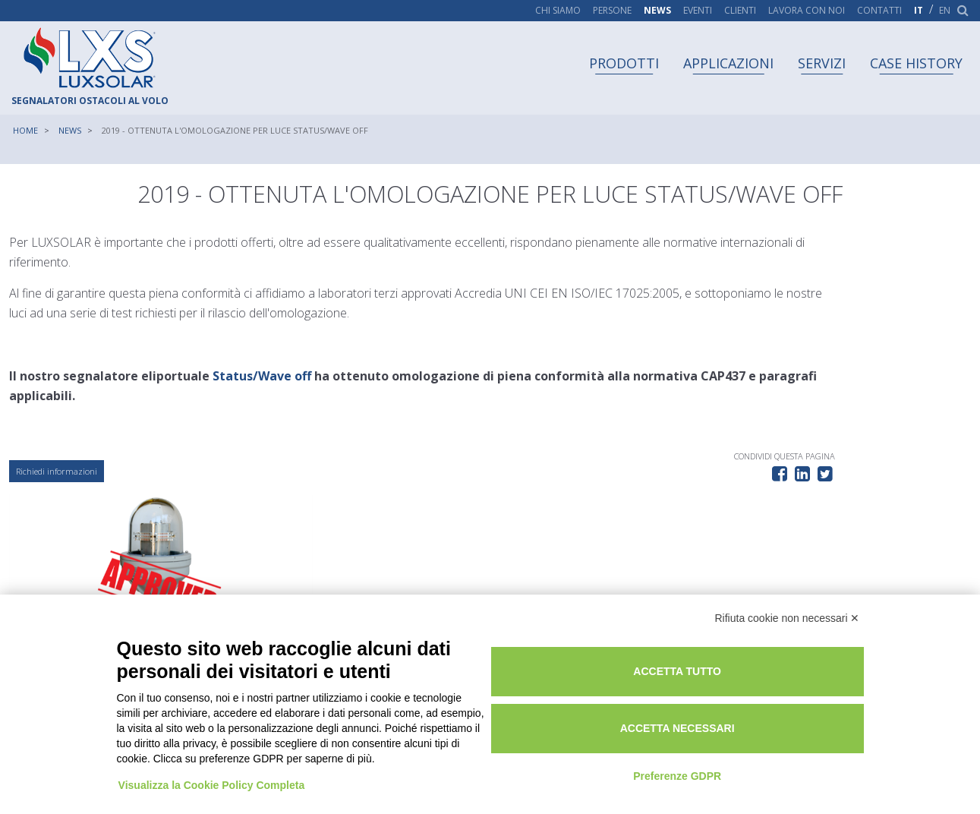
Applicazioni (728, 63)
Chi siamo (558, 10)
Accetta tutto (754, 655)
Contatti (879, 10)
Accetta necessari (753, 712)
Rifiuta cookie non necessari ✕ (787, 604)
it (918, 10)
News (657, 10)
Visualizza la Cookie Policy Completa (214, 755)
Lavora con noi (806, 10)
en (944, 10)
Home (25, 130)
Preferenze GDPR (754, 759)
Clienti (740, 10)
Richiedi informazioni (58, 475)
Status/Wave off (264, 378)
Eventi (697, 10)
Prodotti (624, 63)
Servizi (822, 63)
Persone (612, 10)
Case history (916, 63)
